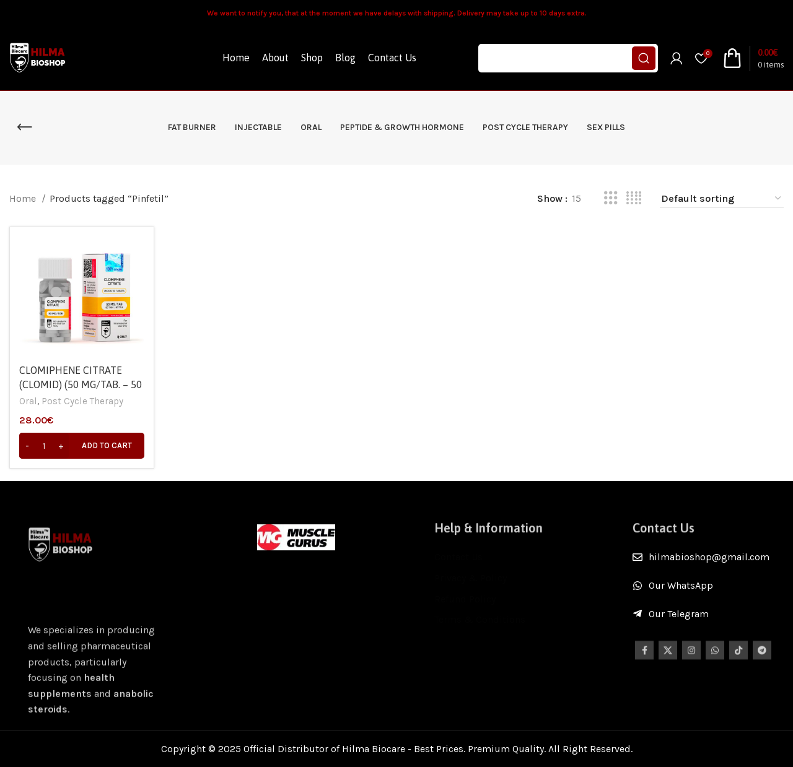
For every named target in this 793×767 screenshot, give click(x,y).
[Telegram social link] (762, 659)
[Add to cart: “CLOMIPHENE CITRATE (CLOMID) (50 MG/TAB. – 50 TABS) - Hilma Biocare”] (81, 446)
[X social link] (668, 659)
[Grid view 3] (611, 198)
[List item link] (708, 557)
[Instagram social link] (691, 659)
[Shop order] (722, 198)
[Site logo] (38, 57)
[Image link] (296, 536)
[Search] (568, 58)
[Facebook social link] (644, 659)
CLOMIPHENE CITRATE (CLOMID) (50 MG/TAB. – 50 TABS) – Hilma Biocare (80, 384)
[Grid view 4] (633, 198)
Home (23, 198)
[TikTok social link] (738, 659)
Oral (28, 401)
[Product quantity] (44, 446)
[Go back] (24, 127)
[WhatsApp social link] (715, 659)
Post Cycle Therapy (82, 401)
